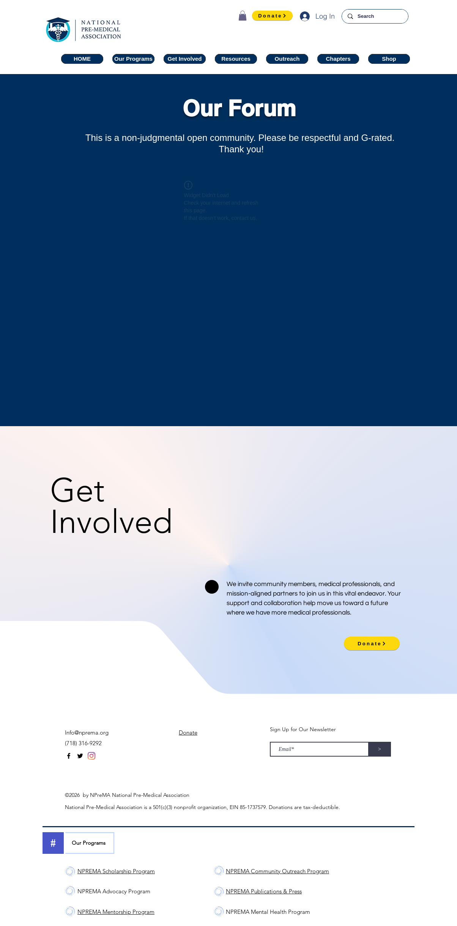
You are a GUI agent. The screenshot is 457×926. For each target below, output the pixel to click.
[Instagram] (91, 756)
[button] (242, 16)
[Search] (375, 16)
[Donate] (272, 16)
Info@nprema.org (87, 732)
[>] (379, 749)
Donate (188, 732)
